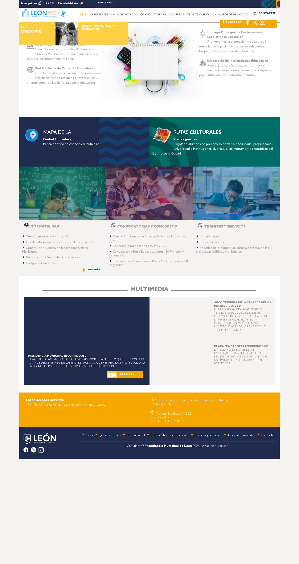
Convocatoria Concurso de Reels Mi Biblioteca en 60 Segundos (148, 368)
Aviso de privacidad (215, 551)
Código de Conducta (40, 368)
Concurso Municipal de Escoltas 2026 (139, 351)
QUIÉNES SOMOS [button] (101, 14)
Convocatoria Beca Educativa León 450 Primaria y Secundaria (146, 358)
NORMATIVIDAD (127, 14)
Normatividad (135, 540)
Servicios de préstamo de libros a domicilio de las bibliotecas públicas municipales (232, 354)
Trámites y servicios (208, 540)
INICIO (84, 14)
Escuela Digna (210, 341)
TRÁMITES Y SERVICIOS (201, 14)
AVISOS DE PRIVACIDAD (233, 14)
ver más (94, 374)
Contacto (267, 540)
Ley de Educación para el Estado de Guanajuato (60, 347)
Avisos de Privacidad (241, 540)
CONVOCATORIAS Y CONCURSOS (162, 14)
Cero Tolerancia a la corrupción (48, 341)
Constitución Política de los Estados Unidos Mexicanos (55, 354)
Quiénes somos (110, 540)
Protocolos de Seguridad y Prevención (53, 362)
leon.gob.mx (29, 3)
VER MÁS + (127, 479)
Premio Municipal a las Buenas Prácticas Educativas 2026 (147, 343)
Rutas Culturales (212, 347)
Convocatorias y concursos (169, 540)
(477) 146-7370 (160, 509)
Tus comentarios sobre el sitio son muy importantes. (70, 509)
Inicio (89, 540)
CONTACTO (266, 13)
